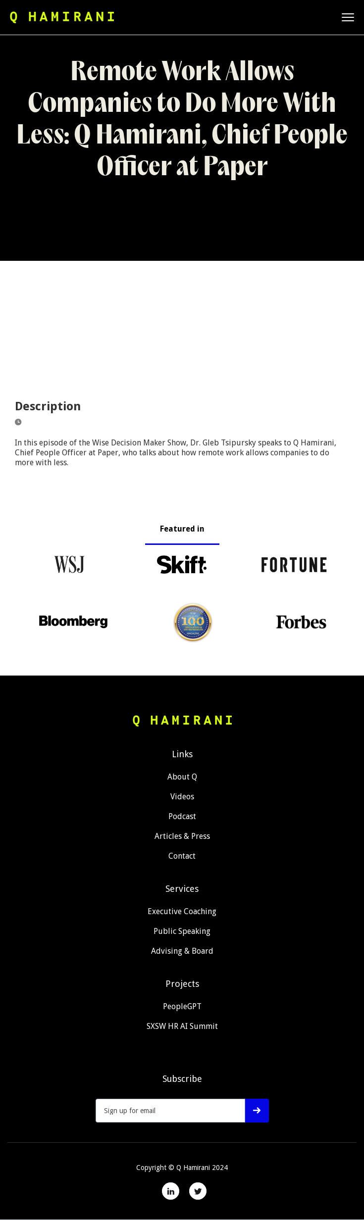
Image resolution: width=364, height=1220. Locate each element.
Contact (182, 856)
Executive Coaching (182, 911)
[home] (62, 17)
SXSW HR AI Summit (182, 1026)
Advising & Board (182, 951)
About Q (182, 776)
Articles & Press (182, 836)
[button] (348, 17)
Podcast (182, 816)
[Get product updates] (171, 1110)
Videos (182, 796)
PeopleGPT (182, 1006)
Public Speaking (182, 931)
